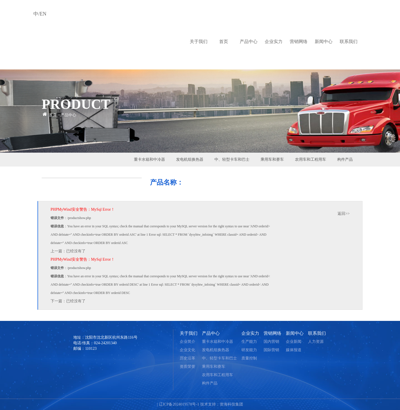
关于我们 (199, 41)
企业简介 (187, 341)
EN (43, 14)
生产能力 (249, 341)
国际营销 (271, 350)
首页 (223, 41)
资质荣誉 (187, 366)
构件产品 (345, 159)
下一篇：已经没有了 (68, 301)
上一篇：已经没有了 (68, 251)
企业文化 (187, 350)
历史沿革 (187, 358)
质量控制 (249, 358)
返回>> (344, 214)
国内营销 (271, 341)
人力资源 (316, 341)
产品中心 (249, 41)
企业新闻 (293, 341)
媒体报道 (293, 350)
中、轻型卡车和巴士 (231, 159)
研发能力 (249, 350)
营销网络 (299, 41)
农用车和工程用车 (310, 159)
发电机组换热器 (189, 159)
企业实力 (273, 41)
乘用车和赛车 (272, 159)
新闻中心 (323, 41)
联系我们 (349, 41)
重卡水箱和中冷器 (149, 159)
